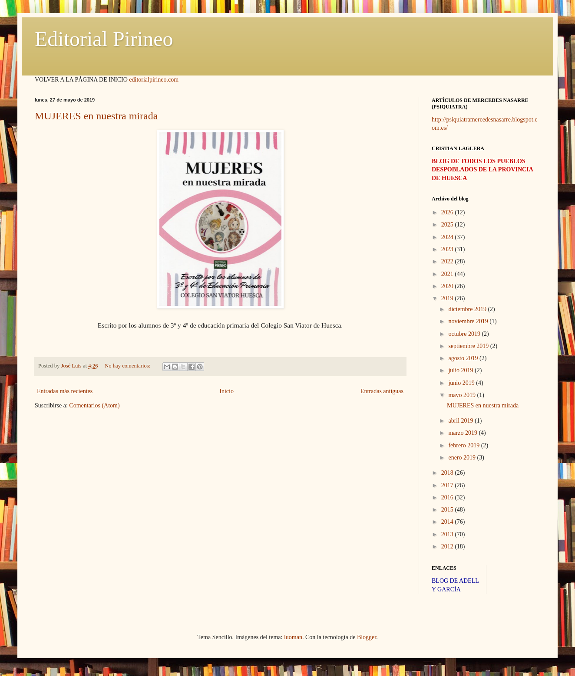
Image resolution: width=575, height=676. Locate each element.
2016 (448, 497)
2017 (448, 485)
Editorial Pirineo (104, 38)
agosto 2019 (463, 358)
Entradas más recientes (65, 391)
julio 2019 (461, 370)
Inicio (226, 391)
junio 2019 (462, 383)
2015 (448, 509)
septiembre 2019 (469, 346)
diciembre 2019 (468, 309)
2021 (448, 274)
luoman (293, 637)
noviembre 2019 (468, 321)
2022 (448, 261)
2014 (448, 521)
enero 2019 (462, 457)
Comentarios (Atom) (94, 405)
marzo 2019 (463, 433)
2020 (448, 286)
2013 (448, 534)
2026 (448, 212)
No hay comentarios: (128, 366)
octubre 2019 (465, 334)
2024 (448, 237)
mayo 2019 (462, 395)
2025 (448, 224)
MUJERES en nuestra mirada (96, 115)
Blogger (366, 637)
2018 (448, 472)
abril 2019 (461, 420)
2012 (448, 546)
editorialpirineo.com (153, 79)
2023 (448, 249)
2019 (448, 298)
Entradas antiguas (381, 391)
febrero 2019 (464, 445)
